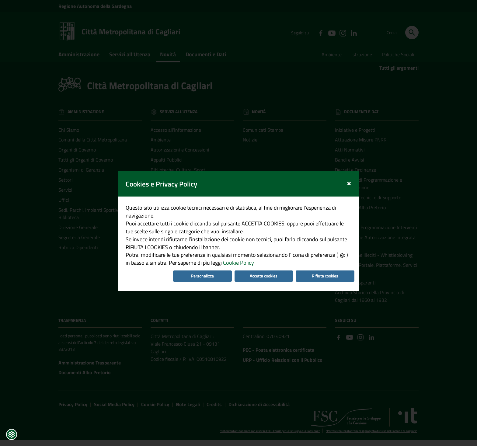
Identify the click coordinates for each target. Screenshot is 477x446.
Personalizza (201, 267)
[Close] (352, 169)
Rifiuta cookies (327, 267)
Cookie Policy (229, 254)
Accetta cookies (264, 267)
